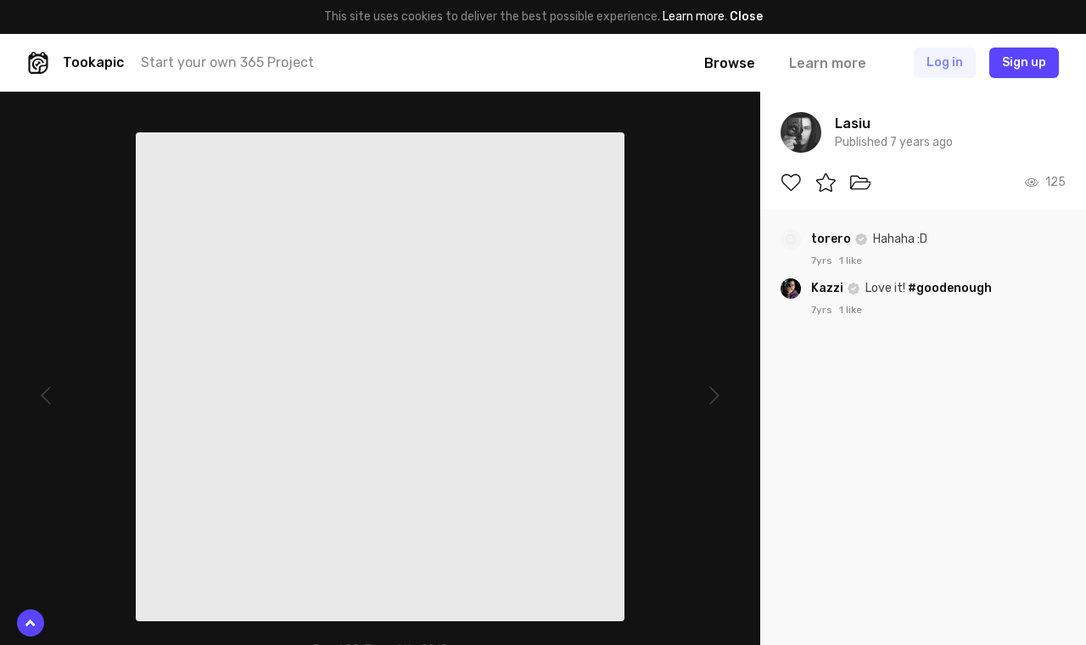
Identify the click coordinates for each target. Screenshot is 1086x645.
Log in (944, 62)
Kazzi (828, 288)
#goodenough (950, 288)
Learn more (694, 16)
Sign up (1024, 62)
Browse (729, 63)
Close (746, 16)
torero (832, 239)
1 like (850, 260)
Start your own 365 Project (227, 62)
